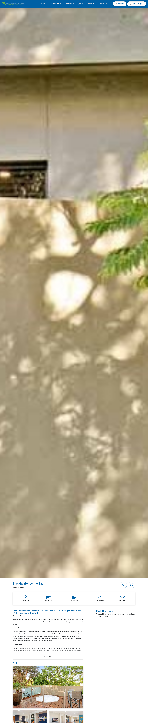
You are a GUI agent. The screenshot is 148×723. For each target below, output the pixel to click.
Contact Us (103, 4)
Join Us (81, 4)
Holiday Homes (55, 4)
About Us (91, 4)
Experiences (70, 4)
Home (43, 4)
